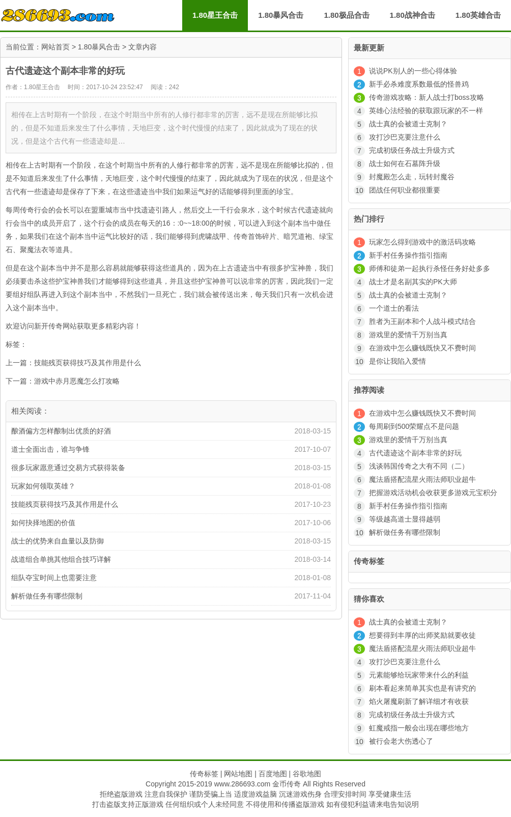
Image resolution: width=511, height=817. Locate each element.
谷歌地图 (307, 774)
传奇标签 (204, 774)
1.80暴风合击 (99, 47)
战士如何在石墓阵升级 (404, 163)
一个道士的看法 (394, 308)
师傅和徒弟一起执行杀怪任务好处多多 (429, 268)
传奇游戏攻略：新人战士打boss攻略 (426, 97)
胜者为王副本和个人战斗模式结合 (422, 321)
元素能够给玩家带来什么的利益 (419, 675)
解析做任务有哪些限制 (46, 596)
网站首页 (55, 47)
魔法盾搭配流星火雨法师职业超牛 (422, 479)
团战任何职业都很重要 (404, 190)
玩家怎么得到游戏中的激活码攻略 (422, 242)
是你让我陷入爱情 (397, 361)
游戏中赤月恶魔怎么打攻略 (77, 381)
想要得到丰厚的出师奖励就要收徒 (422, 635)
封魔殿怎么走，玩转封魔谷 (412, 177)
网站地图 (238, 774)
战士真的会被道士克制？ (408, 124)
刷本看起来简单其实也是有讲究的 (422, 688)
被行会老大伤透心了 (401, 741)
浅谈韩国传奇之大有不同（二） (419, 466)
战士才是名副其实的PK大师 (413, 282)
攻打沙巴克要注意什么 (404, 137)
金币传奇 (286, 784)
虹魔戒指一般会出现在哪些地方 (419, 728)
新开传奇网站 (55, 326)
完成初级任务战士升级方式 (412, 150)
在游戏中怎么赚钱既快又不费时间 (422, 348)
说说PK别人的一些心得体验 (413, 71)
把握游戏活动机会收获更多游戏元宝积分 (433, 492)
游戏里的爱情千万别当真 (408, 335)
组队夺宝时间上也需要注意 (54, 578)
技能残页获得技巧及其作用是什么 (87, 363)
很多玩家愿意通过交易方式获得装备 (68, 468)
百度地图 (273, 774)
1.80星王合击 (215, 15)
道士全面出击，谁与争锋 (50, 449)
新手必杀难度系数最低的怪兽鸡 (419, 84)
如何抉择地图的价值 (43, 523)
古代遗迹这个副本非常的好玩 (415, 453)
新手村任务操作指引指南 (408, 255)
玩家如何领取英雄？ (43, 486)
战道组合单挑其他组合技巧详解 (61, 559)
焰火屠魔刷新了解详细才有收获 (419, 701)
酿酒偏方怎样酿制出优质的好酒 (61, 431)
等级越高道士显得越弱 (404, 519)
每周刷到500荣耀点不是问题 (414, 426)
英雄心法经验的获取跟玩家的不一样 (426, 110)
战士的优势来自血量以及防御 (57, 541)
